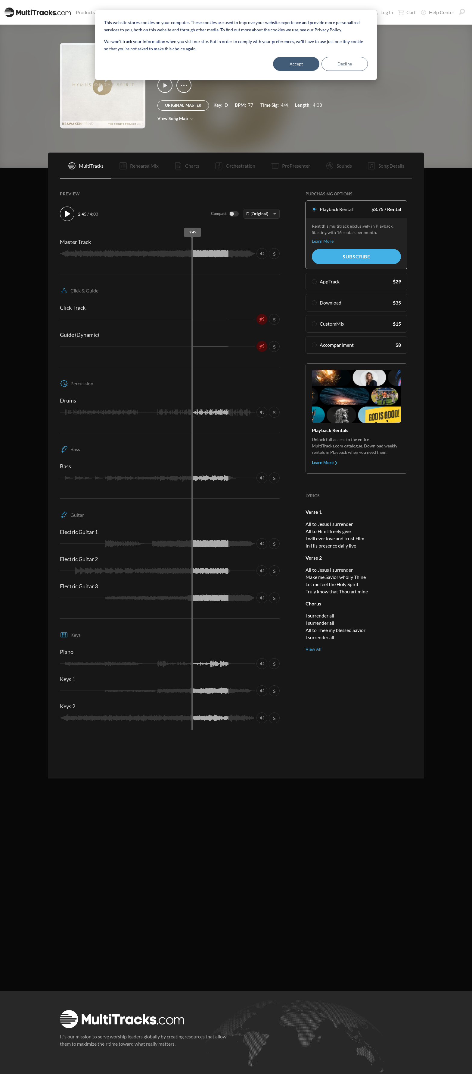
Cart (407, 12)
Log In (383, 12)
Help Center (437, 12)
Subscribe (356, 256)
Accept (296, 63)
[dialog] (236, 45)
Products (86, 12)
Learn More (323, 241)
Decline (344, 63)
